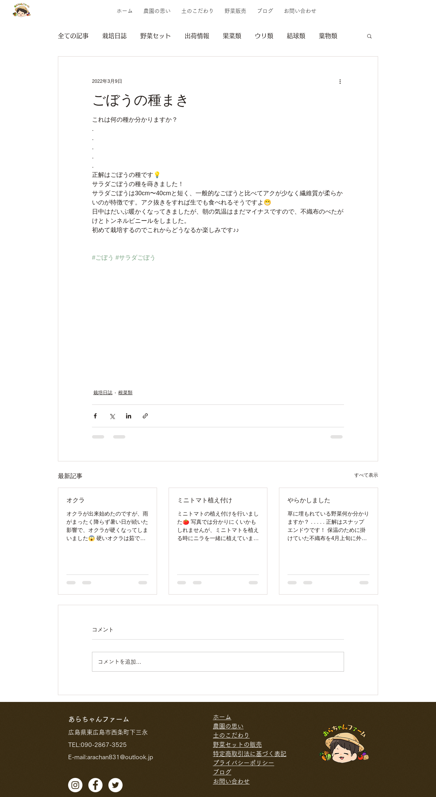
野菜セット (155, 36)
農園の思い (228, 726)
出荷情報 (197, 36)
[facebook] (95, 785)
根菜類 (125, 392)
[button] (369, 36)
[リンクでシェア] (145, 416)
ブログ (222, 772)
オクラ (75, 500)
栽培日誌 (114, 36)
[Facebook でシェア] (95, 416)
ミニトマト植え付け (204, 500)
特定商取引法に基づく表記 (249, 754)
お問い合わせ (231, 781)
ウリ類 (264, 36)
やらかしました (308, 500)
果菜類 (232, 36)
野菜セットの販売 (237, 744)
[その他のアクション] (340, 81)
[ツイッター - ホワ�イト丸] (115, 785)
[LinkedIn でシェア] (128, 416)
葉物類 (328, 36)
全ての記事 (73, 36)
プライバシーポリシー (243, 763)
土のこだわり (231, 735)
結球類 (296, 36)
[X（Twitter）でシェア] (112, 416)
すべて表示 (366, 475)
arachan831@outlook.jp (120, 757)
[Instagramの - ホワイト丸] (75, 785)
